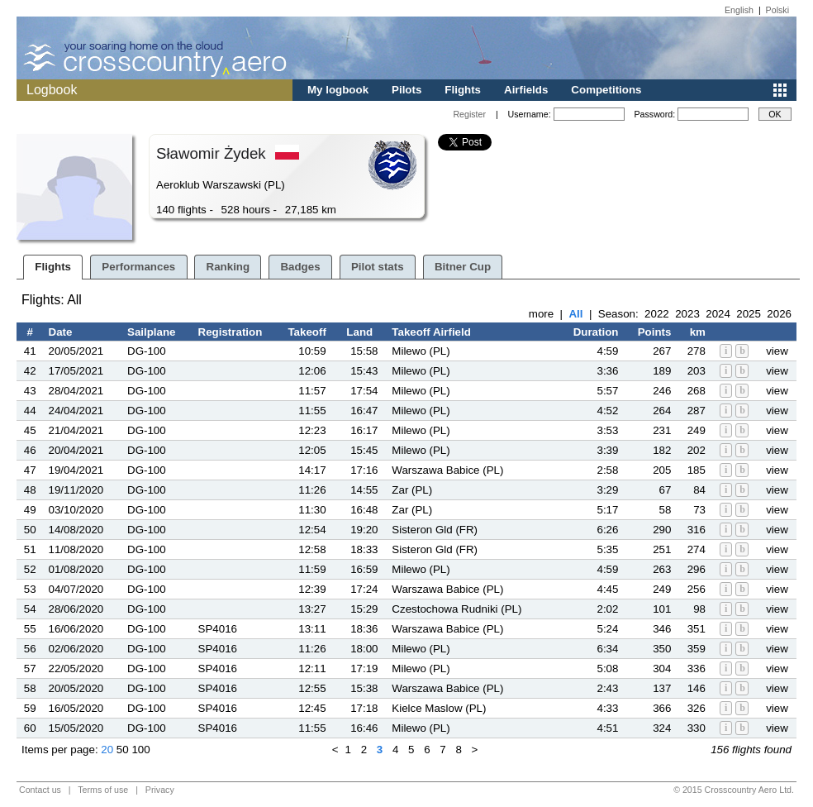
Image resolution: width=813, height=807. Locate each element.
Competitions (606, 90)
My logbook (337, 90)
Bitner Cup (463, 266)
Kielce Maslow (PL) (439, 708)
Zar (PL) (412, 490)
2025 (748, 314)
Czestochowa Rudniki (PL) (456, 609)
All (575, 314)
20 (107, 749)
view (777, 351)
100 (140, 749)
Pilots (406, 90)
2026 (779, 314)
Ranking (228, 266)
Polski (777, 10)
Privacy (159, 790)
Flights (463, 90)
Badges (300, 266)
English (739, 10)
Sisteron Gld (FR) (435, 529)
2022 (656, 314)
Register (469, 114)
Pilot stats (377, 266)
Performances (138, 266)
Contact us (40, 790)
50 (122, 749)
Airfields (526, 90)
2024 (718, 314)
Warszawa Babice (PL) (447, 470)
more (541, 314)
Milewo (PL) (420, 351)
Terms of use (103, 790)
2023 (687, 314)
